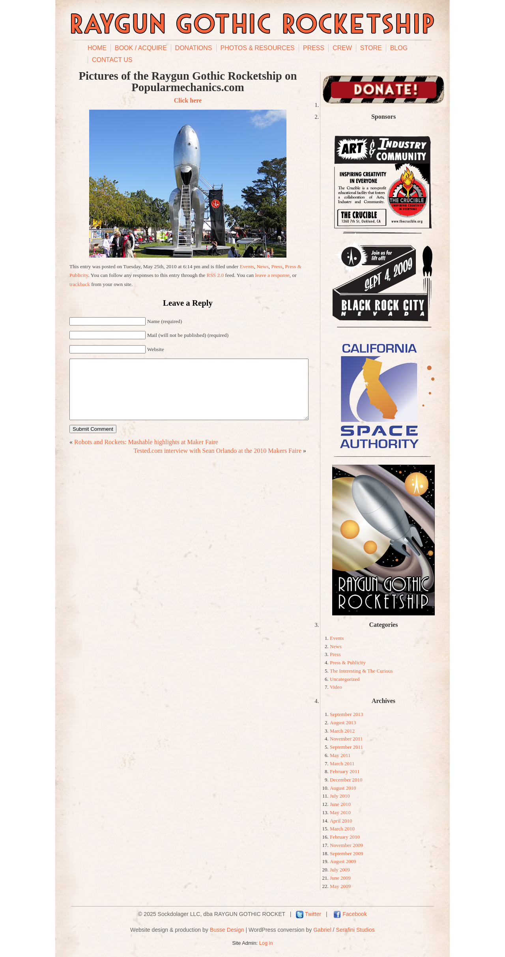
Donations (193, 48)
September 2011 (346, 747)
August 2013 (343, 722)
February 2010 (345, 837)
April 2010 (341, 821)
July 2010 (340, 796)
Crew (342, 48)
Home (97, 48)
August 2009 (343, 861)
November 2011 (346, 739)
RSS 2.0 (215, 275)
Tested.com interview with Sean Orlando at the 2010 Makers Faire (217, 462)
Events (247, 266)
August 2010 (343, 788)
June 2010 (340, 804)
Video (336, 687)
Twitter (313, 914)
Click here (188, 100)
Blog (399, 48)
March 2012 (342, 731)
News (262, 266)
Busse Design (227, 930)
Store (371, 48)
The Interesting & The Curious (361, 671)
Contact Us (112, 59)
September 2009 (346, 853)
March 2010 (342, 829)
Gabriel (322, 930)
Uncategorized (345, 679)
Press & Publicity (348, 662)
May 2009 (340, 886)
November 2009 (346, 845)
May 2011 (340, 755)
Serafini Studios (355, 930)
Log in (266, 943)
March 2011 (342, 763)
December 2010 (346, 780)
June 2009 (340, 878)
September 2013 (346, 714)
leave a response (272, 275)
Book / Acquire (141, 48)
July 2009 (340, 870)
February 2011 (344, 771)
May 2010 (340, 812)
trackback (79, 284)
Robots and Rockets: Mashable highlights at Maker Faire (146, 453)
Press (313, 48)
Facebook (354, 914)
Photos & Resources (258, 48)
